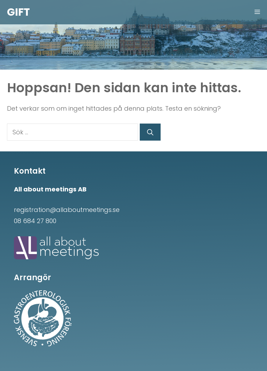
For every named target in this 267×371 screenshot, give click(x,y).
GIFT (18, 12)
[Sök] (150, 132)
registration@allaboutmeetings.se (67, 209)
